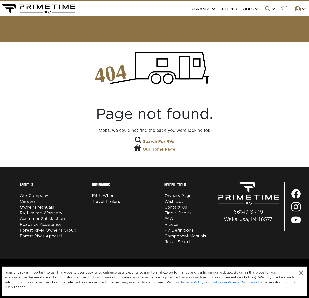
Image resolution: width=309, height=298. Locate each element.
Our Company (34, 196)
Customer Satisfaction (42, 219)
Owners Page (177, 196)
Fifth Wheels (105, 196)
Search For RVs (158, 141)
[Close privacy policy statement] (301, 273)
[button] (269, 9)
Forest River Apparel (41, 236)
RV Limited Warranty (41, 213)
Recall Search (178, 242)
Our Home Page (159, 149)
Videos (171, 224)
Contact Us (175, 207)
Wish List (173, 201)
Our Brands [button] (197, 9)
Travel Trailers (106, 201)
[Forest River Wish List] (284, 9)
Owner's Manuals (37, 207)
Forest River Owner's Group (48, 230)
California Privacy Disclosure (234, 282)
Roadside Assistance (41, 224)
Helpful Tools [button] (238, 9)
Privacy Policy (192, 282)
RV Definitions (178, 230)
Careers (28, 201)
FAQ (168, 219)
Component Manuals (185, 236)
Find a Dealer (177, 213)
